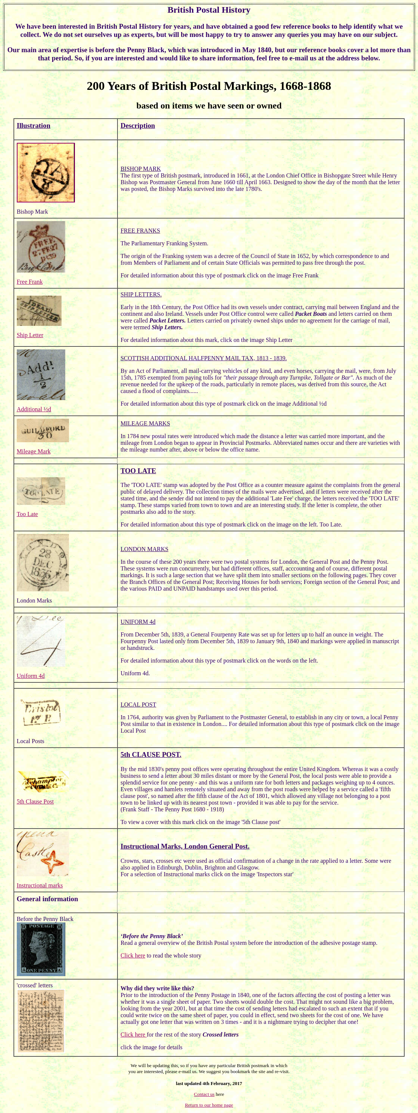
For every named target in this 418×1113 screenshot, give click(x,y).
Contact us (204, 1094)
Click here (132, 955)
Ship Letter (30, 335)
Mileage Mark (34, 451)
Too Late (27, 514)
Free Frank (30, 282)
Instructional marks (40, 885)
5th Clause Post (35, 801)
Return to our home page (209, 1105)
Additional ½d (34, 409)
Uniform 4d (31, 676)
